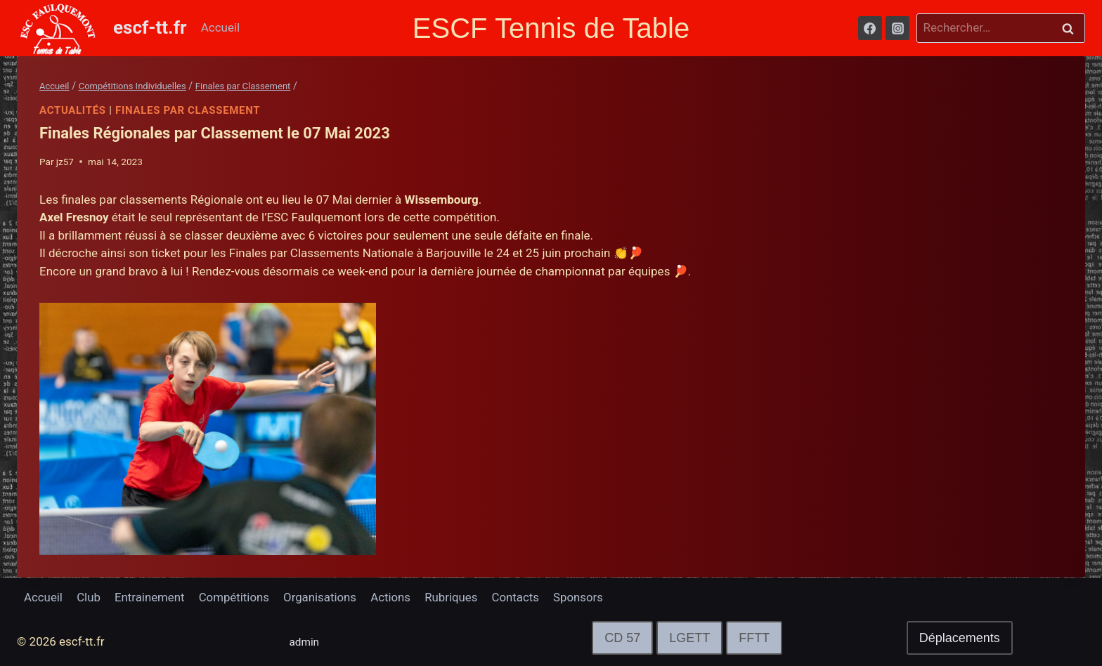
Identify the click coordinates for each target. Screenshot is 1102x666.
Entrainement (151, 597)
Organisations (324, 597)
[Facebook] (870, 28)
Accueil (220, 27)
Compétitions (236, 597)
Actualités (72, 110)
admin (306, 641)
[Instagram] (897, 28)
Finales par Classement (189, 110)
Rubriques (456, 597)
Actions (395, 597)
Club (89, 597)
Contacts (521, 597)
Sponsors (584, 597)
